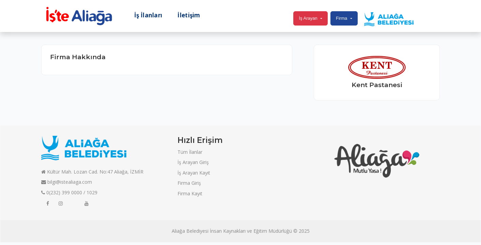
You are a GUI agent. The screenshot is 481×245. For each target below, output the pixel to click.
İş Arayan (308, 18)
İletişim (188, 15)
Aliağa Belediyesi (190, 231)
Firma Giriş (189, 183)
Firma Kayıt (189, 193)
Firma (341, 18)
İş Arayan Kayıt (193, 172)
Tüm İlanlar (189, 152)
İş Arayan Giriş (193, 162)
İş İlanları (148, 15)
